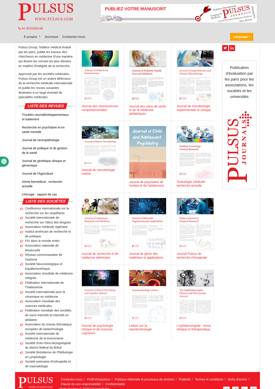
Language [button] (240, 36)
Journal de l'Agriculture (37, 173)
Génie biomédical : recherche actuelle (42, 184)
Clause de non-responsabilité (81, 384)
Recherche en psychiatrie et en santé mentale (43, 130)
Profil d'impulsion (98, 379)
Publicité (184, 379)
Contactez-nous (74, 36)
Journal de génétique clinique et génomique (44, 163)
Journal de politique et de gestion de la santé (44, 150)
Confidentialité (115, 384)
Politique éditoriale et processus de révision (144, 379)
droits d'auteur (237, 379)
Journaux (51, 36)
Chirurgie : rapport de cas (39, 194)
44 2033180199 (30, 28)
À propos (31, 36)
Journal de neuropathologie (40, 140)
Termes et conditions (209, 379)
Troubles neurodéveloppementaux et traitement (45, 117)
